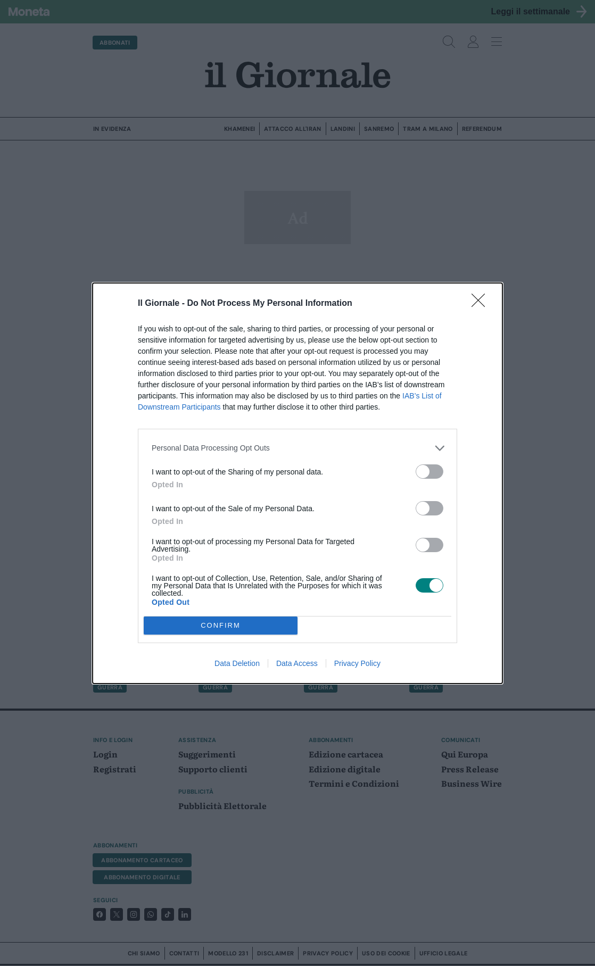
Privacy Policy (357, 663)
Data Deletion (237, 663)
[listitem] (297, 448)
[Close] (482, 304)
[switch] (429, 471)
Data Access (297, 663)
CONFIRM (221, 625)
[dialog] (297, 483)
